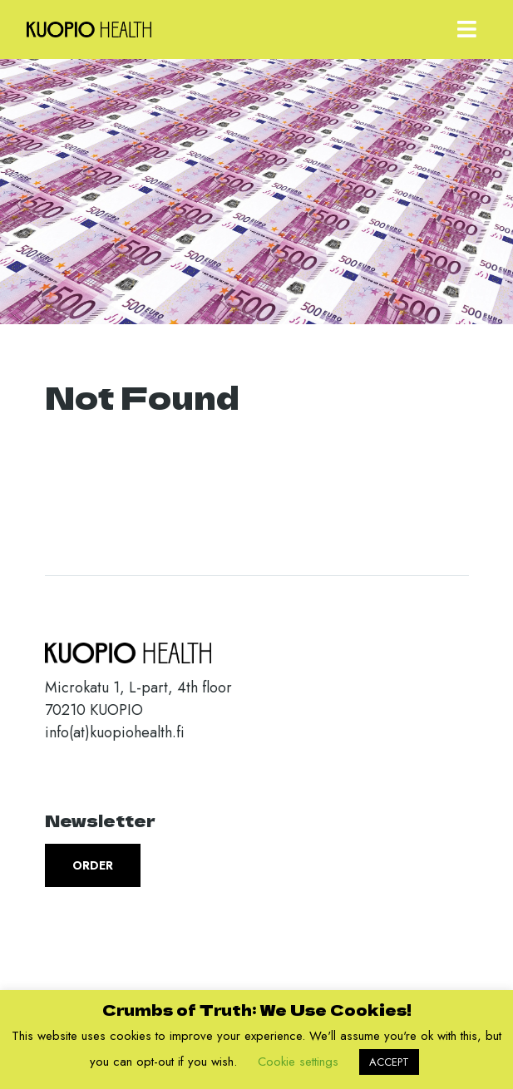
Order (92, 865)
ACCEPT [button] (389, 1062)
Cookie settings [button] (298, 1061)
